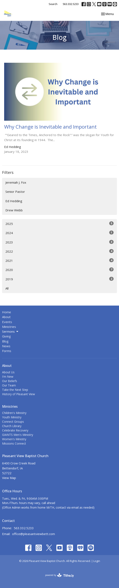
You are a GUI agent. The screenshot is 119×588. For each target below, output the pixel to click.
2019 (59, 279)
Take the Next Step (15, 390)
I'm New (7, 377)
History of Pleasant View (18, 394)
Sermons (10, 331)
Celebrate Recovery (15, 430)
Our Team (9, 385)
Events (7, 322)
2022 (59, 251)
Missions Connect (14, 443)
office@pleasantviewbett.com (33, 534)
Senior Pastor (15, 191)
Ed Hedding (13, 201)
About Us (8, 372)
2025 (59, 223)
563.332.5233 (70, 4)
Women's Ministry (14, 439)
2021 (59, 260)
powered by (59, 575)
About (6, 317)
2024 (59, 233)
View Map (9, 478)
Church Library (11, 426)
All (7, 288)
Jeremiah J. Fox (15, 182)
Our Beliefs (9, 381)
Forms (6, 351)
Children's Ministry (14, 413)
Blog (5, 341)
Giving (6, 336)
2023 (59, 242)
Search (53, 4)
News (6, 346)
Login (96, 561)
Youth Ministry (11, 417)
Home (6, 312)
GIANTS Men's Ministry (17, 435)
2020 (59, 269)
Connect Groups (13, 422)
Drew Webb (14, 210)
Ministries (9, 327)
